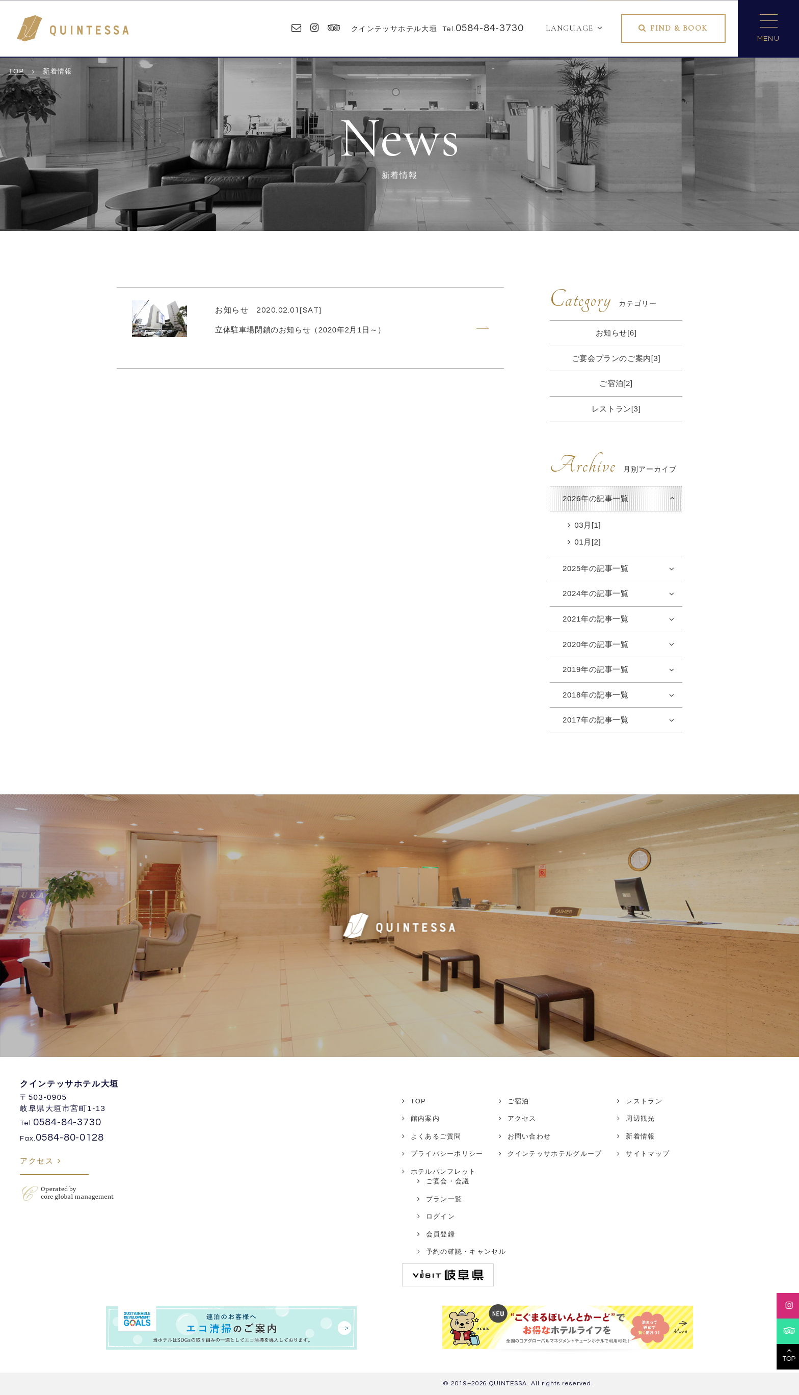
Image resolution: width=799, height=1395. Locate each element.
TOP (418, 1101)
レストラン (644, 1101)
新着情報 (640, 1136)
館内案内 (425, 1118)
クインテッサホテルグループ (555, 1153)
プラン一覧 (444, 1199)
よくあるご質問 (436, 1136)
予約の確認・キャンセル (466, 1251)
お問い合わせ (529, 1136)
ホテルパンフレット (443, 1171)
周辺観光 (640, 1118)
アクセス (37, 1160)
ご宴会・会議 (448, 1181)
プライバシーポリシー (447, 1153)
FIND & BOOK (679, 28)
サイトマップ (648, 1153)
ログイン (440, 1216)
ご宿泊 (518, 1101)
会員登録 (440, 1234)
